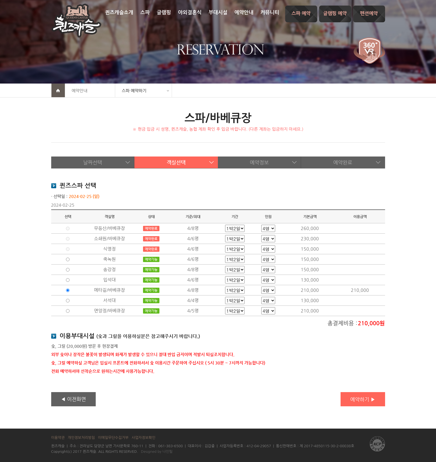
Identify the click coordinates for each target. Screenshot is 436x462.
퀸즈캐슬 (76, 21)
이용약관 (58, 437)
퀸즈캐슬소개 (119, 12)
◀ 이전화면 (73, 399)
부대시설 (218, 12)
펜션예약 (369, 13)
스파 (145, 12)
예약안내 (244, 12)
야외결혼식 (190, 12)
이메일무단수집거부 (113, 437)
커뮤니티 (269, 12)
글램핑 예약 (335, 13)
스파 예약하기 (134, 91)
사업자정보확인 (144, 437)
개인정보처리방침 (81, 437)
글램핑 (164, 12)
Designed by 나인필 (157, 451)
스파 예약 (301, 13)
